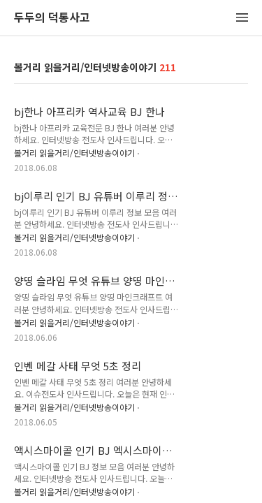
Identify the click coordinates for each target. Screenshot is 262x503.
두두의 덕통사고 (52, 17)
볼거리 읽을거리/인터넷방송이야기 (74, 153)
